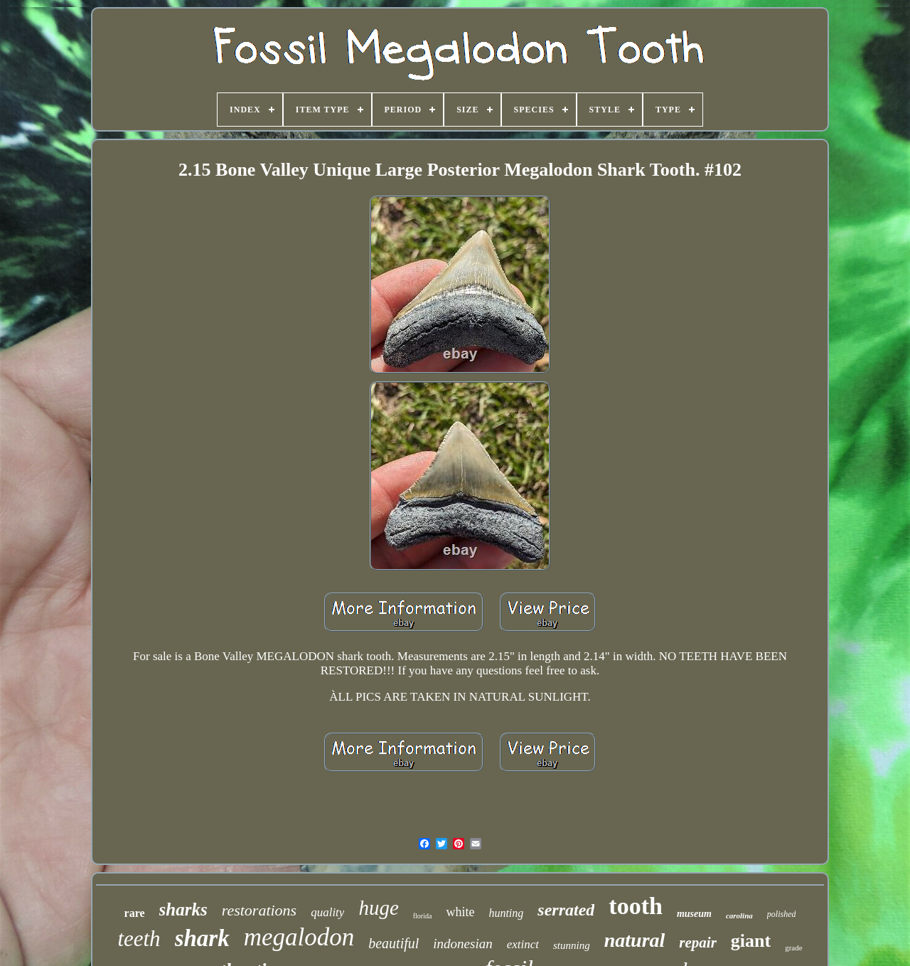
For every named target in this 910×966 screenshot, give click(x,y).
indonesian (462, 943)
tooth (636, 906)
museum (694, 913)
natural (634, 940)
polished (781, 914)
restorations (259, 910)
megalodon (299, 937)
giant (751, 940)
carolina (739, 915)
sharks (183, 909)
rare (134, 913)
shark (202, 938)
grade (793, 947)
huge (378, 907)
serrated (565, 910)
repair (698, 942)
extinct (523, 944)
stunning (571, 945)
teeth (138, 938)
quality (327, 912)
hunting (505, 913)
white (460, 912)
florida (422, 916)
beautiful (393, 943)
